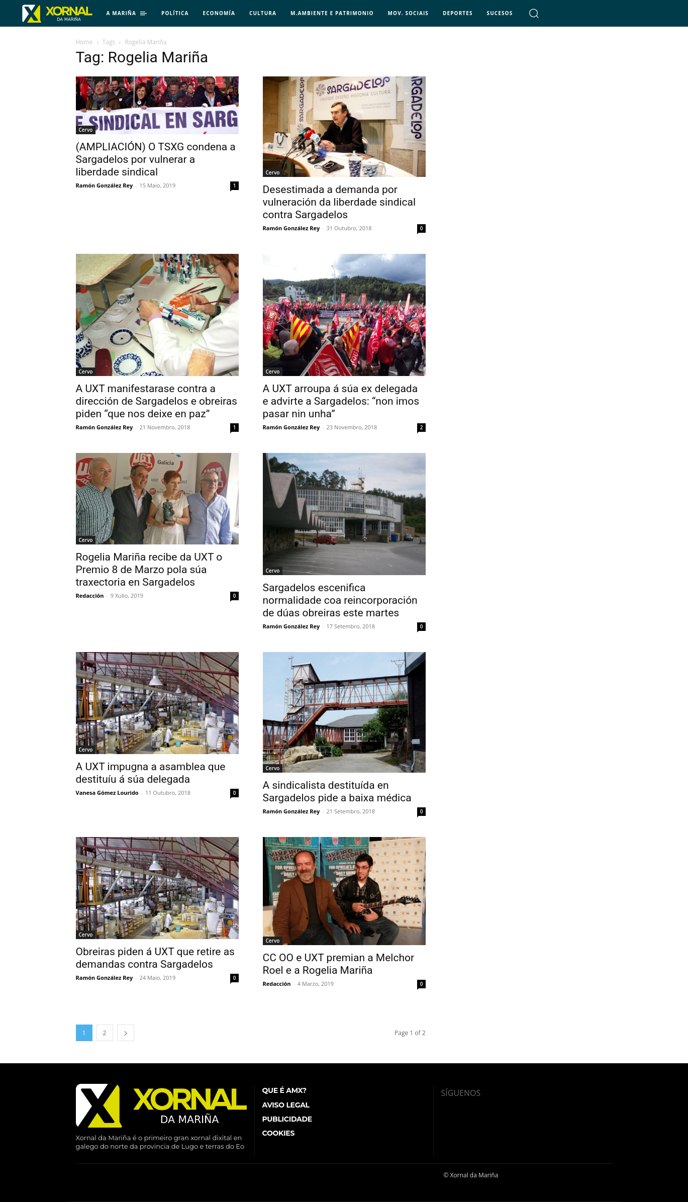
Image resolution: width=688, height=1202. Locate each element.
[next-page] (125, 1033)
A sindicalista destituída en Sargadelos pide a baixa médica (337, 791)
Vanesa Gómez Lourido (107, 792)
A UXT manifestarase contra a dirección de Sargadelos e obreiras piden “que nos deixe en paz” (156, 401)
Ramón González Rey (104, 185)
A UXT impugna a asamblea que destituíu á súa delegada (151, 773)
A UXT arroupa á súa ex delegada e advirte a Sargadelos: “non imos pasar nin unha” (341, 401)
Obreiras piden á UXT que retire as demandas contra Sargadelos (155, 958)
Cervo (86, 129)
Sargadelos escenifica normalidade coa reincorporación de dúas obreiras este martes (340, 600)
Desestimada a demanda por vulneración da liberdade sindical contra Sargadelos (339, 202)
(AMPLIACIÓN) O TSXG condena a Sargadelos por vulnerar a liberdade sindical (156, 159)
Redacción (90, 595)
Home (84, 42)
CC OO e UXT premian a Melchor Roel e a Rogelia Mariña (339, 964)
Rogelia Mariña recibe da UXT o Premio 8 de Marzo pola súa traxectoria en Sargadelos (149, 569)
